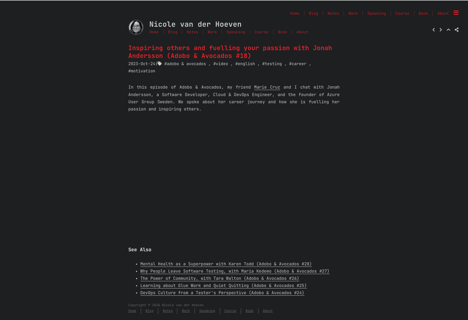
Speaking (235, 32)
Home (154, 32)
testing (273, 64)
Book (282, 32)
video (222, 64)
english (246, 64)
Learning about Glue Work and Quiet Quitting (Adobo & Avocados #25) (223, 285)
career (299, 64)
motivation (143, 71)
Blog (172, 32)
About (443, 13)
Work (212, 32)
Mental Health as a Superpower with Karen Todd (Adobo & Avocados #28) (226, 264)
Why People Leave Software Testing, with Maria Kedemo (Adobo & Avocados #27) (235, 271)
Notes (192, 32)
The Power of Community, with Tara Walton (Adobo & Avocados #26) (219, 278)
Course (262, 32)
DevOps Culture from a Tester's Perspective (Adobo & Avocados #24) (222, 293)
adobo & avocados (186, 64)
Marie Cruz (267, 87)
